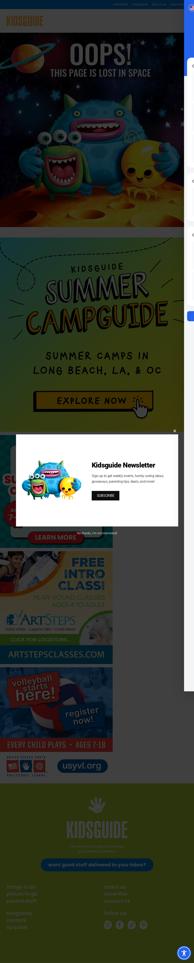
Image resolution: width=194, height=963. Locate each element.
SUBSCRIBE (105, 496)
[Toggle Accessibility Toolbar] (184, 953)
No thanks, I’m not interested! (97, 533)
